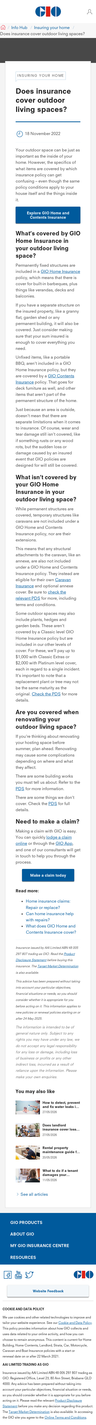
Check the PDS (46, 693)
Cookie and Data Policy (75, 1323)
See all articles (34, 1194)
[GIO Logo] (48, 11)
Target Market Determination (57, 966)
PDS (20, 788)
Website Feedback (48, 1291)
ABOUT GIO (22, 1234)
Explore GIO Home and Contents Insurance (48, 215)
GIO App (64, 843)
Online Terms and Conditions (65, 1417)
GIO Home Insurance (60, 271)
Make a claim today (48, 875)
